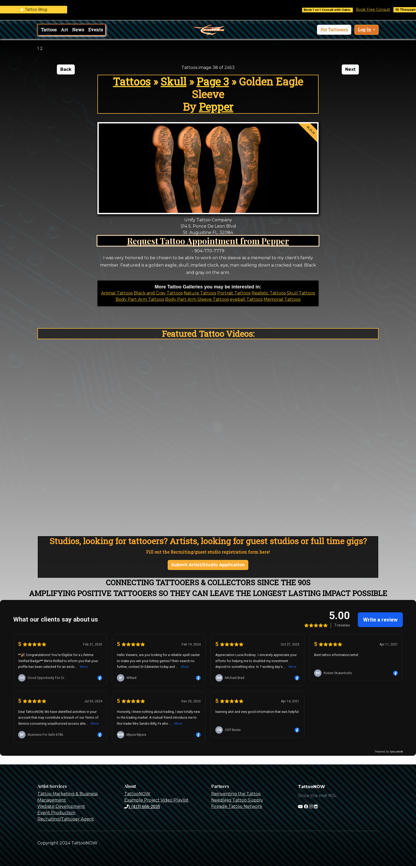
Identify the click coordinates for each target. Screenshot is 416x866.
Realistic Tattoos (268, 293)
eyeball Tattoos (246, 299)
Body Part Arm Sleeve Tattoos (197, 299)
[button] (334, 30)
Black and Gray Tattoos (158, 293)
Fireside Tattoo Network (236, 806)
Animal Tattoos (117, 293)
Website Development (61, 806)
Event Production (56, 812)
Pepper (216, 107)
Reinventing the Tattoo (236, 793)
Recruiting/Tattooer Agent (65, 819)
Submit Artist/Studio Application (208, 564)
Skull (173, 81)
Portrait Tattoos (233, 293)
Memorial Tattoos (282, 299)
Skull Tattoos (301, 293)
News (78, 29)
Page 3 (212, 81)
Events (95, 29)
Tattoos (49, 29)
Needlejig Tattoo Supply (237, 800)
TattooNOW (137, 793)
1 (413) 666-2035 (142, 806)
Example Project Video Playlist (156, 800)
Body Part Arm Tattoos (140, 299)
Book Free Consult (377, 9)
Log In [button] (365, 29)
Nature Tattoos (200, 293)
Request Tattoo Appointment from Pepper (208, 240)
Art (64, 29)
